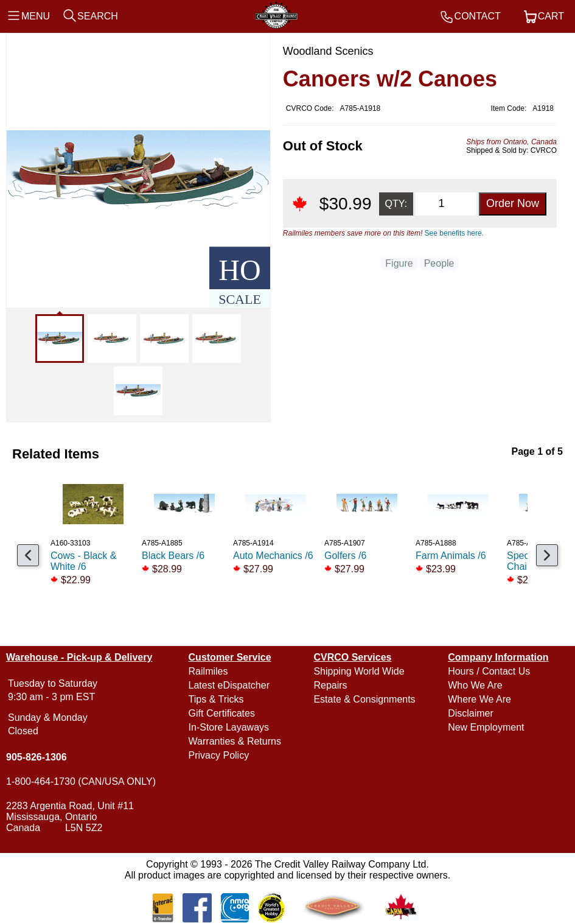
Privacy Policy (219, 755)
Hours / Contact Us (489, 671)
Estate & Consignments (364, 699)
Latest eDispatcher (229, 685)
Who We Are (475, 685)
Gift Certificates (222, 713)
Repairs (330, 685)
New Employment (486, 727)
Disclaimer (470, 713)
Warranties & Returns (235, 741)
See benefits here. (454, 233)
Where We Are (479, 699)
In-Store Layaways (229, 727)
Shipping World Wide (358, 671)
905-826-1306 (36, 757)
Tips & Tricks (216, 699)
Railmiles (208, 671)
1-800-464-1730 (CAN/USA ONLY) (81, 781)
